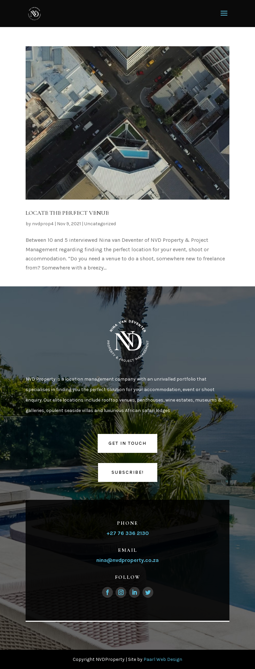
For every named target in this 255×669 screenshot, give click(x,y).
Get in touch (127, 443)
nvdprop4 (43, 224)
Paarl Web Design (163, 659)
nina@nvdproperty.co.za (127, 560)
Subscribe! (127, 472)
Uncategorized (100, 224)
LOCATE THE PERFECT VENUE (67, 212)
